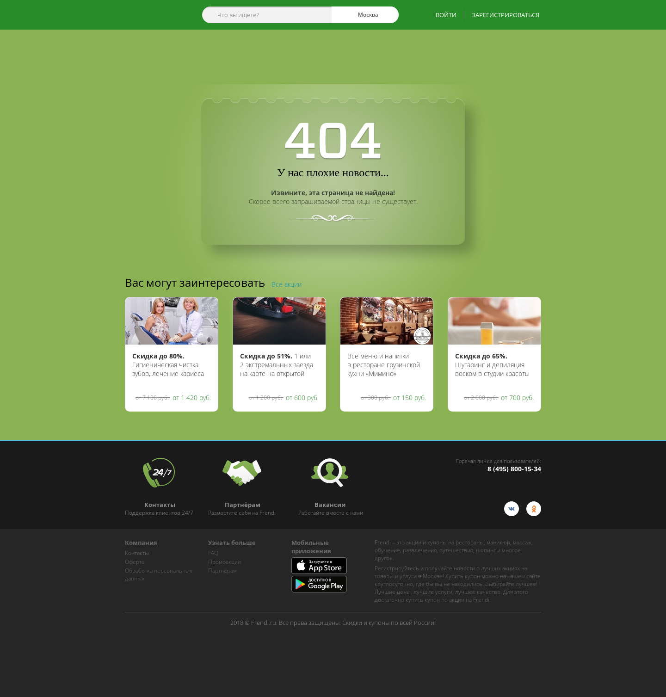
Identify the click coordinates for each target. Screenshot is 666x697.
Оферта (134, 562)
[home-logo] (152, 14)
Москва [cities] (364, 15)
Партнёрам (222, 570)
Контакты (137, 553)
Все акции (286, 284)
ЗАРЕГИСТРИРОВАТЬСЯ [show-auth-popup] (505, 15)
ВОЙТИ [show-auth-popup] (446, 15)
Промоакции (224, 562)
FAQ (213, 553)
